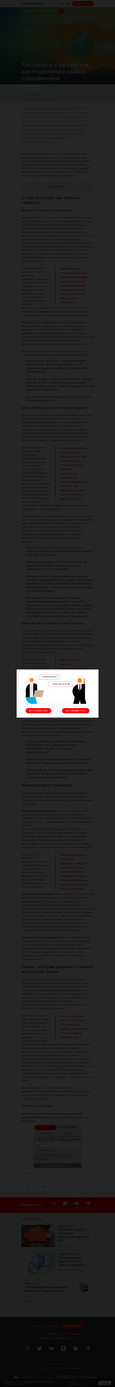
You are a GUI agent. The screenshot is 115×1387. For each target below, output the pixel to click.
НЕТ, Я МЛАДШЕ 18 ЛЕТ (75, 711)
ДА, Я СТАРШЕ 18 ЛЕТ (38, 711)
